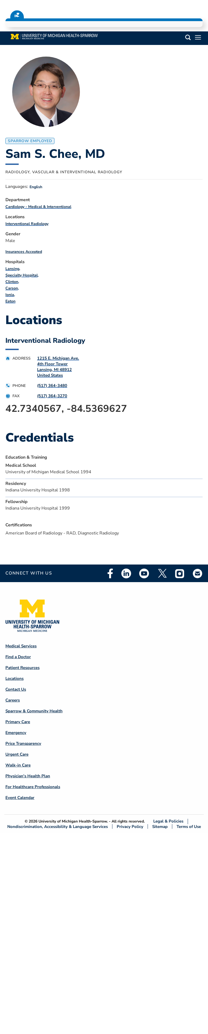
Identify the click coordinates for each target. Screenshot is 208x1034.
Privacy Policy (130, 826)
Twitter (162, 573)
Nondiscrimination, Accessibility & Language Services (57, 826)
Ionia (9, 294)
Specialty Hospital (21, 275)
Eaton (10, 301)
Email (198, 573)
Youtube (144, 573)
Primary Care (17, 722)
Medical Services (21, 646)
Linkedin (126, 573)
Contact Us (15, 689)
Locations (14, 678)
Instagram (180, 573)
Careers (12, 700)
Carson (11, 288)
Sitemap (160, 826)
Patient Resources (22, 667)
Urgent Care (16, 754)
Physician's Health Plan (27, 776)
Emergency (15, 732)
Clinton (11, 281)
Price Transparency (23, 743)
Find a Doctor (18, 657)
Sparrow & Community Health (34, 711)
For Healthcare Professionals (32, 787)
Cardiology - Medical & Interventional (38, 206)
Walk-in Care (18, 765)
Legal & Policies (168, 821)
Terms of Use (189, 826)
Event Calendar (19, 797)
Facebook (110, 573)
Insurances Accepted (23, 251)
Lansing (12, 268)
